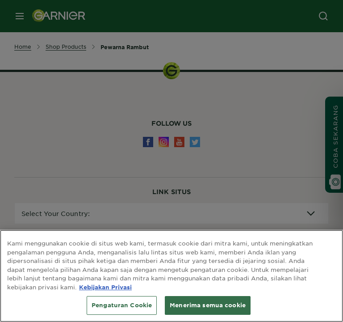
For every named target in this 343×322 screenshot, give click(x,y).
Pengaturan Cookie (122, 305)
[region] (171, 276)
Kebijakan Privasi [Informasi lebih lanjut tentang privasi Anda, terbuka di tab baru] (105, 287)
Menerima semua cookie (208, 305)
